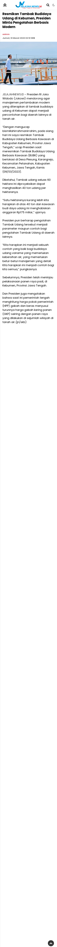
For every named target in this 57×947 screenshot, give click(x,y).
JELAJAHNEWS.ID (13, 94)
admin (6, 34)
